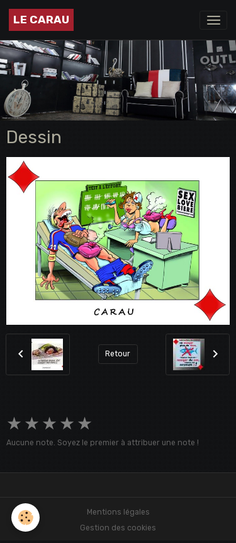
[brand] (41, 20)
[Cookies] (25, 517)
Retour (117, 353)
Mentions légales (118, 512)
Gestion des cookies (118, 527)
